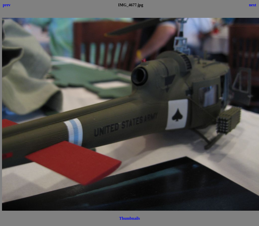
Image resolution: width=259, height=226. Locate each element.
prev (7, 5)
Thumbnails (129, 218)
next (252, 5)
